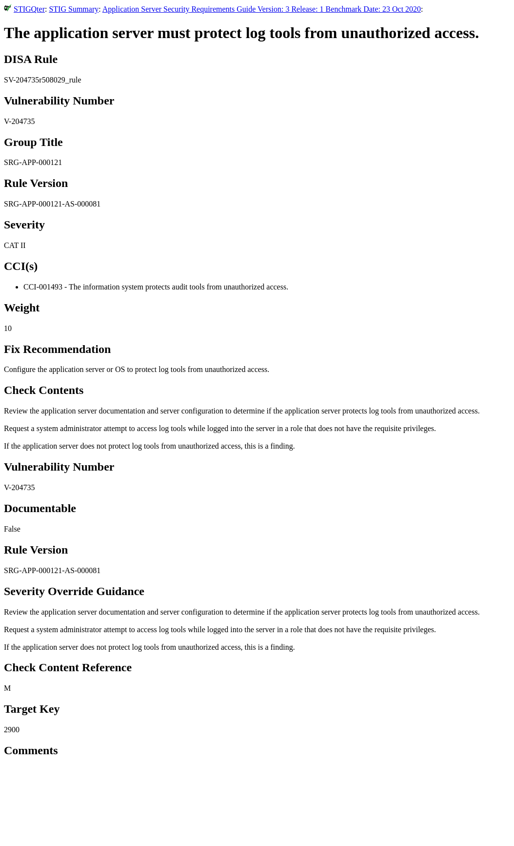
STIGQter (29, 9)
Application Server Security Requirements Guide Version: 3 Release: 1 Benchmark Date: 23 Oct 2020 (261, 9)
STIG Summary (74, 9)
